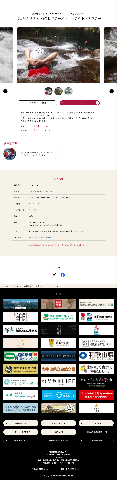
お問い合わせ (97, 440)
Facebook (62, 274)
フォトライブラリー (59, 423)
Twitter (54, 274)
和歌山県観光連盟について (97, 432)
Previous (5, 91)
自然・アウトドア (42, 130)
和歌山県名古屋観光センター (72, 469)
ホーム (5, 286)
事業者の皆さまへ (21, 423)
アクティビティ (16, 286)
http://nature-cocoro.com (40, 237)
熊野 (37, 126)
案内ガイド (59, 432)
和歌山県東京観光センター (42, 469)
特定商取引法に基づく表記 (59, 440)
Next (111, 91)
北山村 (47, 126)
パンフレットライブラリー (22, 432)
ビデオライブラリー (96, 423)
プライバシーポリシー (21, 440)
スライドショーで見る (38, 103)
